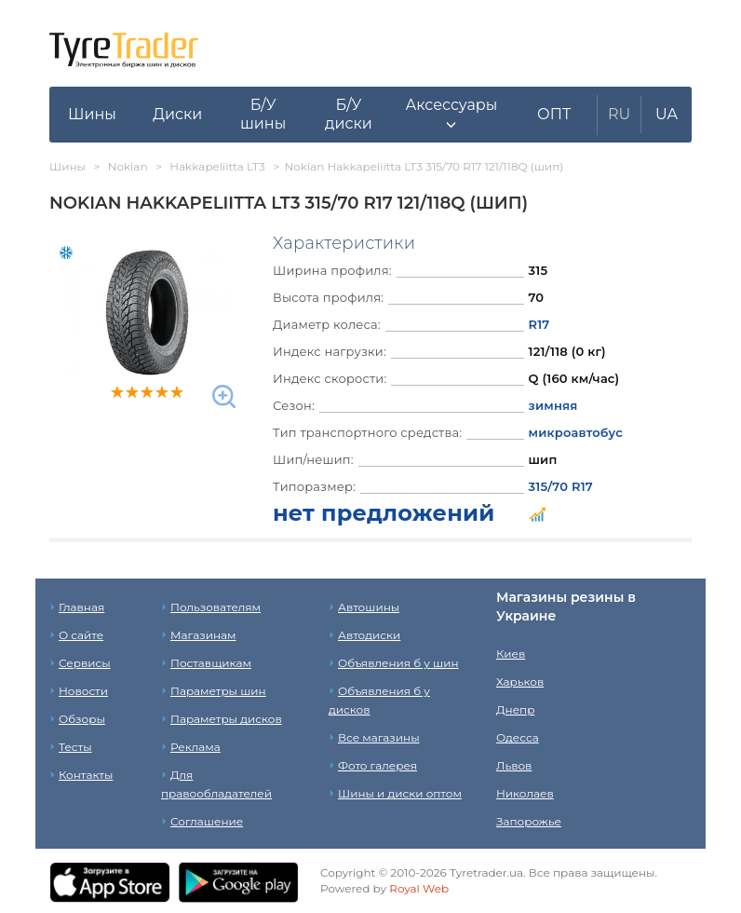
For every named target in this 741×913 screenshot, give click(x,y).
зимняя (553, 405)
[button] (451, 115)
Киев (510, 654)
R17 (539, 324)
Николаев (525, 793)
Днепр (515, 709)
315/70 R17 (561, 486)
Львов (514, 765)
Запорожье (528, 821)
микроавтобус (576, 432)
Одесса (517, 737)
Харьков (520, 681)
